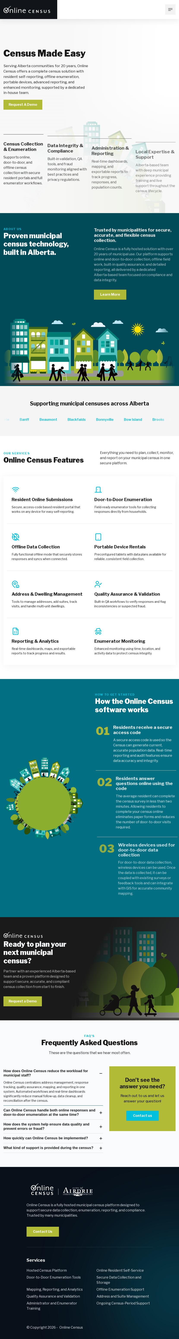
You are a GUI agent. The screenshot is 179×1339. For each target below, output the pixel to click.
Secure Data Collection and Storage (119, 1280)
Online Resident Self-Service (120, 1270)
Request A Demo (23, 105)
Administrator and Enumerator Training (52, 1306)
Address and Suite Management (123, 1296)
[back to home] (61, 1190)
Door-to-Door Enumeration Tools (54, 1277)
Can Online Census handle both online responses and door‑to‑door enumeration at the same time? (49, 1112)
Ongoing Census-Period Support (123, 1303)
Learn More (110, 313)
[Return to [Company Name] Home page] (26, 9)
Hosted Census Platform (47, 1270)
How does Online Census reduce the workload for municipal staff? (45, 1073)
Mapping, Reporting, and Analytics (55, 1289)
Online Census (71, 1327)
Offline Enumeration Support (120, 1289)
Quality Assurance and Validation (53, 1296)
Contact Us (42, 1232)
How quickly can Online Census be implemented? (45, 1138)
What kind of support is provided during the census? (48, 1148)
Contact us (142, 1116)
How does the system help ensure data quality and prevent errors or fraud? (46, 1126)
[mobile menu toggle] (170, 9)
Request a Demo (23, 1001)
